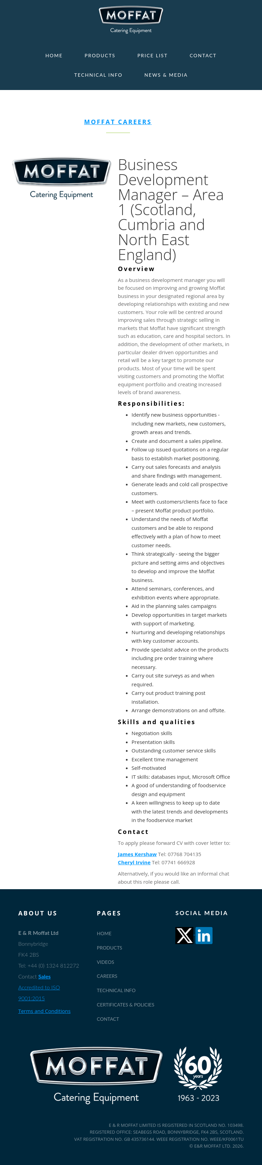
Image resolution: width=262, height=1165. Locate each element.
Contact (203, 55)
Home (54, 55)
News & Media (166, 75)
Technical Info (98, 75)
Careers (107, 976)
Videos (105, 962)
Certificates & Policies (126, 1004)
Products (100, 55)
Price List (152, 55)
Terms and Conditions (44, 1010)
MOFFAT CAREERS (117, 122)
